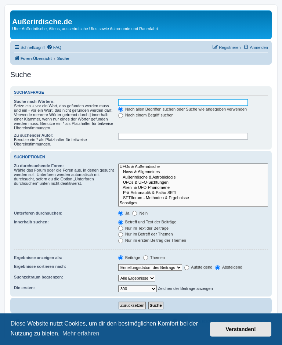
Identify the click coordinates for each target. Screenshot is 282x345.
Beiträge (129, 257)
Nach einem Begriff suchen (146, 115)
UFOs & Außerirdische (193, 166)
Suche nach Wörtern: (34, 101)
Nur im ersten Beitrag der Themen (152, 240)
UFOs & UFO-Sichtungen (193, 182)
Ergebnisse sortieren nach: (40, 266)
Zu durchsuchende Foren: (39, 165)
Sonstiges (193, 203)
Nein (140, 213)
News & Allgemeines (193, 172)
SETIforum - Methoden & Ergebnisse (193, 198)
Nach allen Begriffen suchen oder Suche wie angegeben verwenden (182, 109)
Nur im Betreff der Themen (145, 234)
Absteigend (228, 267)
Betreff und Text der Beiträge (147, 222)
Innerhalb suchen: (31, 222)
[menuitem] (54, 47)
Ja (124, 213)
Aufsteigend (198, 267)
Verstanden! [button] (241, 329)
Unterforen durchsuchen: (38, 213)
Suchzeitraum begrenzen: (38, 277)
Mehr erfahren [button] (81, 333)
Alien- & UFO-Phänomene (193, 187)
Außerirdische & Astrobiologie (193, 177)
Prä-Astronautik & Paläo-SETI (193, 192)
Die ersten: (24, 287)
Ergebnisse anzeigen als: (38, 257)
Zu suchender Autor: (34, 135)
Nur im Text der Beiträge (143, 228)
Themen (154, 257)
